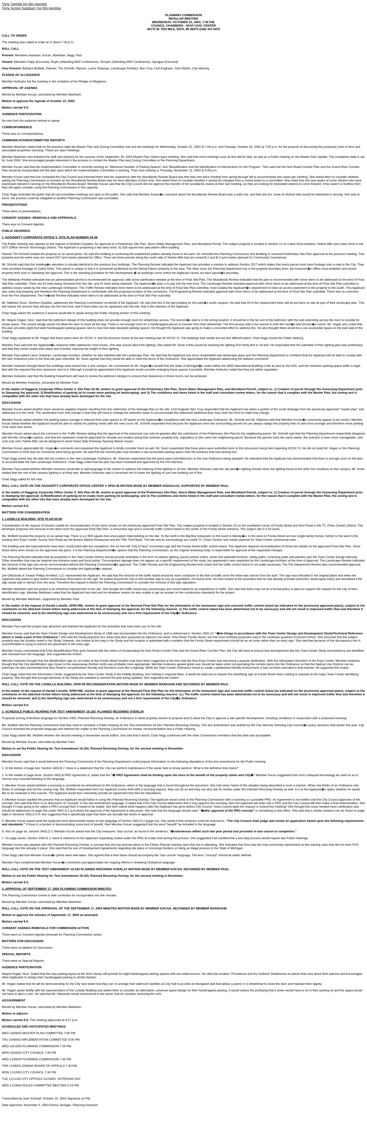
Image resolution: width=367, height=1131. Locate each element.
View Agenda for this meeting (24, 4)
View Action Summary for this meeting (31, 8)
